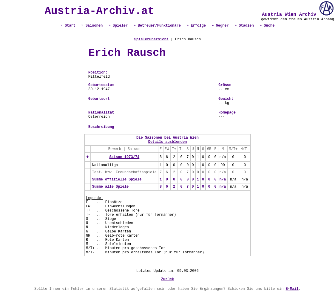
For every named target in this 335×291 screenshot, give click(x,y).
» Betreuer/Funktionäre (156, 26)
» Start (68, 26)
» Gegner (220, 26)
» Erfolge (196, 26)
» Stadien (244, 26)
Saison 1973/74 (124, 157)
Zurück (167, 279)
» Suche (267, 26)
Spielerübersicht (151, 39)
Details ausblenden (167, 142)
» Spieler (118, 26)
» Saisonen (92, 26)
